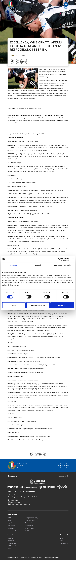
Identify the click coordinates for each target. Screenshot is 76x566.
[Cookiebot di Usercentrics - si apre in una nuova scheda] (60, 259)
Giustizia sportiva (30, 520)
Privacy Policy (32, 557)
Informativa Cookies (43, 557)
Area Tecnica (11, 525)
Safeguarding (29, 525)
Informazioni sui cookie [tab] (62, 265)
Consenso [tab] (13, 265)
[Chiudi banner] (73, 259)
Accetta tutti (62, 305)
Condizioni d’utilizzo (21, 557)
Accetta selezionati (38, 305)
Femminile (11, 540)
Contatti (27, 531)
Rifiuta (14, 305)
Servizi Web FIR (29, 528)
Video (61, 540)
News (12, 56)
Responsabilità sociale (14, 531)
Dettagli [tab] (38, 265)
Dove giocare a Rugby (31, 518)
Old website (11, 557)
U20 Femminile (12, 546)
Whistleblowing (54, 557)
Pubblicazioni (64, 543)
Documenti (28, 523)
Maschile (10, 538)
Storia (9, 520)
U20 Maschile (12, 543)
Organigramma (12, 523)
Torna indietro (16, 11)
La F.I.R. (10, 518)
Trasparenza (11, 528)
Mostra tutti (63, 476)
